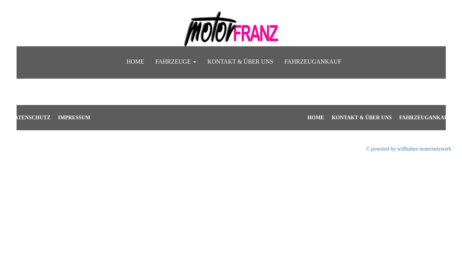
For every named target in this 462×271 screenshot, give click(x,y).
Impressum (74, 117)
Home (135, 61)
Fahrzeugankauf (313, 61)
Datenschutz (31, 117)
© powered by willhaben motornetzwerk (408, 149)
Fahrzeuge (176, 61)
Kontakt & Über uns (240, 61)
